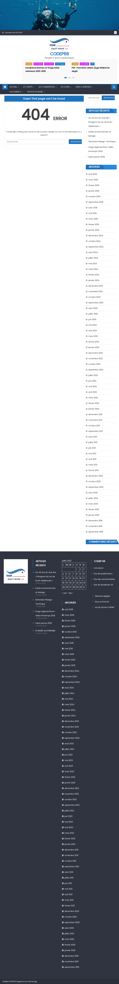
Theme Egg (32, 981)
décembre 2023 (95, 286)
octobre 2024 (94, 241)
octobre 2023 (94, 297)
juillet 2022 (93, 375)
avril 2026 (92, 174)
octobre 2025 (94, 196)
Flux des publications (103, 573)
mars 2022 (93, 397)
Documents (15, 91)
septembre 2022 (95, 369)
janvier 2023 (93, 347)
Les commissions (47, 87)
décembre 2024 (95, 235)
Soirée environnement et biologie (99, 133)
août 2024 (93, 252)
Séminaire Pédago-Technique (102, 141)
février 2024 (93, 274)
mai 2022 (92, 386)
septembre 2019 (95, 531)
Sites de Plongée (35, 91)
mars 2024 (93, 269)
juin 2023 (92, 319)
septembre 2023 (95, 302)
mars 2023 (93, 336)
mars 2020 (93, 504)
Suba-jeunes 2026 (96, 157)
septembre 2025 (95, 202)
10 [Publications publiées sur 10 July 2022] (84, 574)
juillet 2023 (93, 314)
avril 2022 (92, 392)
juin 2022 (92, 381)
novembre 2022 (95, 358)
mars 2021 (92, 464)
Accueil (13, 87)
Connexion (98, 568)
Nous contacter (102, 601)
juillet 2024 (93, 258)
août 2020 (93, 492)
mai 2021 (92, 453)
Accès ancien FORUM (104, 607)
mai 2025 (92, 213)
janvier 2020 (93, 515)
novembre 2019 (95, 526)
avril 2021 (92, 459)
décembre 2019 (95, 520)
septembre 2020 (95, 487)
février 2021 (93, 470)
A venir (29, 64)
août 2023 (92, 308)
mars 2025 (93, 219)
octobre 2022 (94, 364)
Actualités (38, 64)
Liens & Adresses (83, 87)
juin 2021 (92, 448)
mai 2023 (92, 325)
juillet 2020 (93, 498)
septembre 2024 (96, 246)
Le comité (27, 87)
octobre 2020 (94, 481)
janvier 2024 (93, 280)
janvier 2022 (93, 409)
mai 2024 (92, 263)
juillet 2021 (92, 442)
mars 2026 (93, 179)
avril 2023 (92, 330)
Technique (60, 64)
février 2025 (93, 224)
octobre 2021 (94, 425)
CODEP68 (59, 54)
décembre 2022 (95, 353)
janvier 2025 (93, 230)
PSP (92, 64)
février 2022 (93, 403)
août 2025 (92, 207)
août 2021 (92, 436)
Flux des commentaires (104, 579)
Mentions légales (102, 596)
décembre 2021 (95, 414)
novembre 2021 (95, 420)
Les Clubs (65, 87)
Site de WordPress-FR (103, 584)
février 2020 (93, 509)
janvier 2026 (93, 191)
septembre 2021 (95, 431)
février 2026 (93, 185)
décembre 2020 (95, 476)
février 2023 (93, 341)
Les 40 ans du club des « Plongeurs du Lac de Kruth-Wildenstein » (100, 122)
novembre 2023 (95, 291)
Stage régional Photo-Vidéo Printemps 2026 (100, 149)
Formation (49, 64)
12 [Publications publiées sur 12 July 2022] (67, 578)
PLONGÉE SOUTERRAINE (45, 630)
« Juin (64, 593)
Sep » (70, 593)
